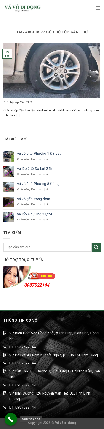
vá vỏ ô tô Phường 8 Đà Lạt (39, 184)
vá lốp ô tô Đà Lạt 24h (34, 168)
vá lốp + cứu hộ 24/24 (34, 214)
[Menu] (98, 8)
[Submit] (96, 247)
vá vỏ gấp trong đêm (33, 199)
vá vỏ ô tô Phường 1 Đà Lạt (39, 153)
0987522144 (36, 285)
